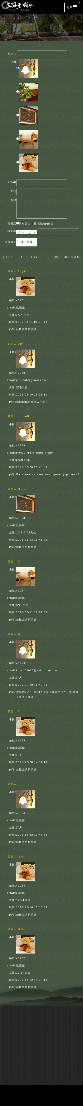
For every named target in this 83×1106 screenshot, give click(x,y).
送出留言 (26, 241)
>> (36, 256)
